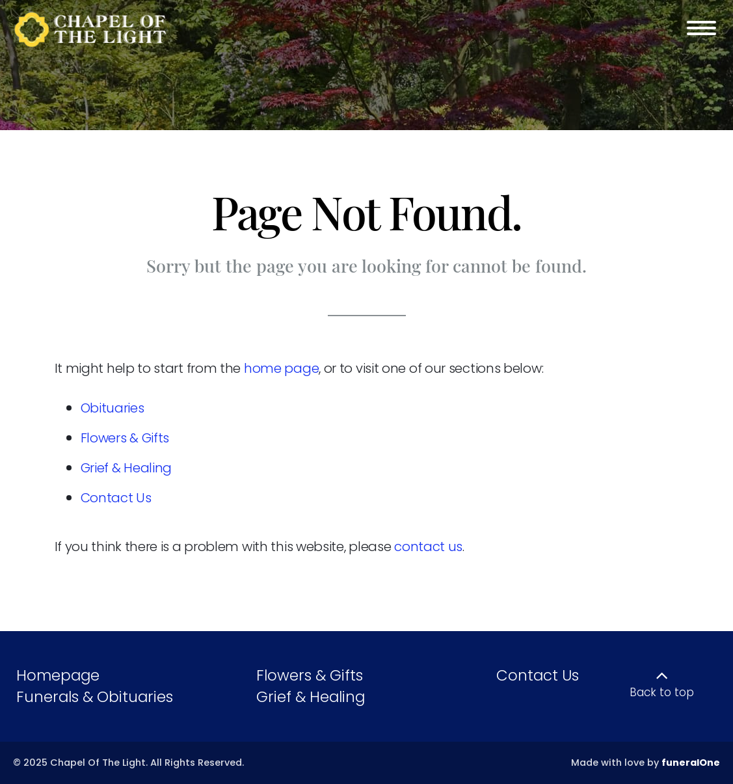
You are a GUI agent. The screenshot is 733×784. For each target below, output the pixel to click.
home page (281, 368)
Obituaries (112, 408)
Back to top (662, 692)
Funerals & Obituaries (94, 696)
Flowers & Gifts (125, 438)
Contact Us (116, 498)
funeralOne (690, 762)
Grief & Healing (126, 468)
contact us (428, 546)
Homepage (58, 675)
